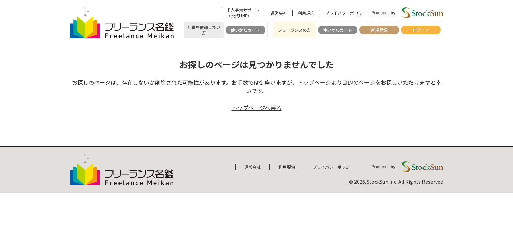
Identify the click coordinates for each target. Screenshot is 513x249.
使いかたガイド (245, 30)
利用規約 (306, 13)
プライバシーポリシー (346, 13)
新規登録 (379, 30)
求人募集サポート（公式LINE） (243, 12)
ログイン (420, 30)
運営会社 (278, 13)
